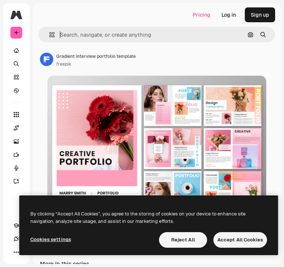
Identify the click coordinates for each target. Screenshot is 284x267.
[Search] (16, 64)
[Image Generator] (20, 141)
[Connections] (16, 239)
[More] (16, 252)
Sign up (260, 14)
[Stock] (16, 77)
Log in (229, 14)
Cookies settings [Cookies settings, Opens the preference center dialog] (50, 239)
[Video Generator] (20, 155)
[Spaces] (20, 128)
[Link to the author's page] (46, 59)
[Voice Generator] (20, 168)
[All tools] (16, 115)
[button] (49, 34)
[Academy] (16, 225)
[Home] (16, 50)
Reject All (183, 240)
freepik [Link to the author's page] (63, 64)
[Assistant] (20, 181)
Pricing (201, 14)
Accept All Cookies (240, 240)
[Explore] (16, 90)
